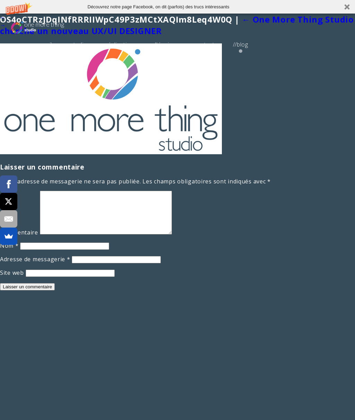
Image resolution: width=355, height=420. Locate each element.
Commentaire (19, 241)
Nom (9, 254)
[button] (177, 7)
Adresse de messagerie (35, 267)
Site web (12, 281)
